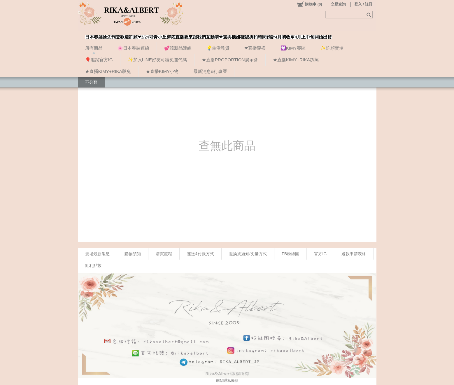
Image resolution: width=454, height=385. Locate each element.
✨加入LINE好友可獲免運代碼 (157, 59)
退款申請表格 (353, 253)
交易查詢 (338, 4)
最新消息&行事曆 (210, 71)
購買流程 (164, 253)
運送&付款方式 (200, 253)
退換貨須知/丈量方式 (248, 253)
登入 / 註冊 (363, 4)
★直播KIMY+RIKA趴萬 (296, 59)
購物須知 (133, 253)
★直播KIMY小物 (162, 71)
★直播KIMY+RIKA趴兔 (108, 71)
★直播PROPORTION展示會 (230, 59)
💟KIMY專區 (293, 48)
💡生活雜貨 (217, 48)
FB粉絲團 (290, 253)
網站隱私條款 (227, 380)
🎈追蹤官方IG (99, 59)
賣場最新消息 (97, 253)
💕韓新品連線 (178, 48)
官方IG (320, 253)
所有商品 (94, 48)
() (309, 4)
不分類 (91, 82)
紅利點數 (93, 265)
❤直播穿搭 (255, 48)
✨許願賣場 (331, 48)
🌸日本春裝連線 (133, 48)
